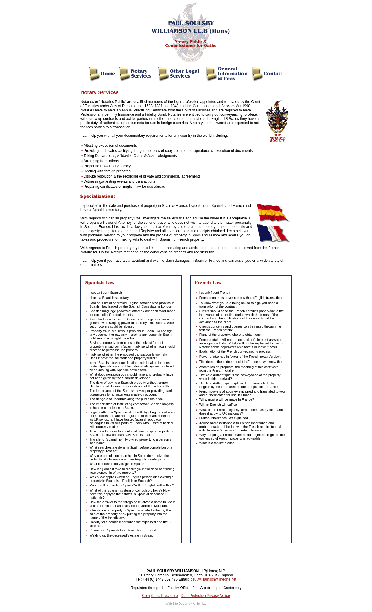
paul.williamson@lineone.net (213, 579)
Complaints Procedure (160, 596)
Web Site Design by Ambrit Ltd (186, 603)
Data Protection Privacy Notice (205, 596)
